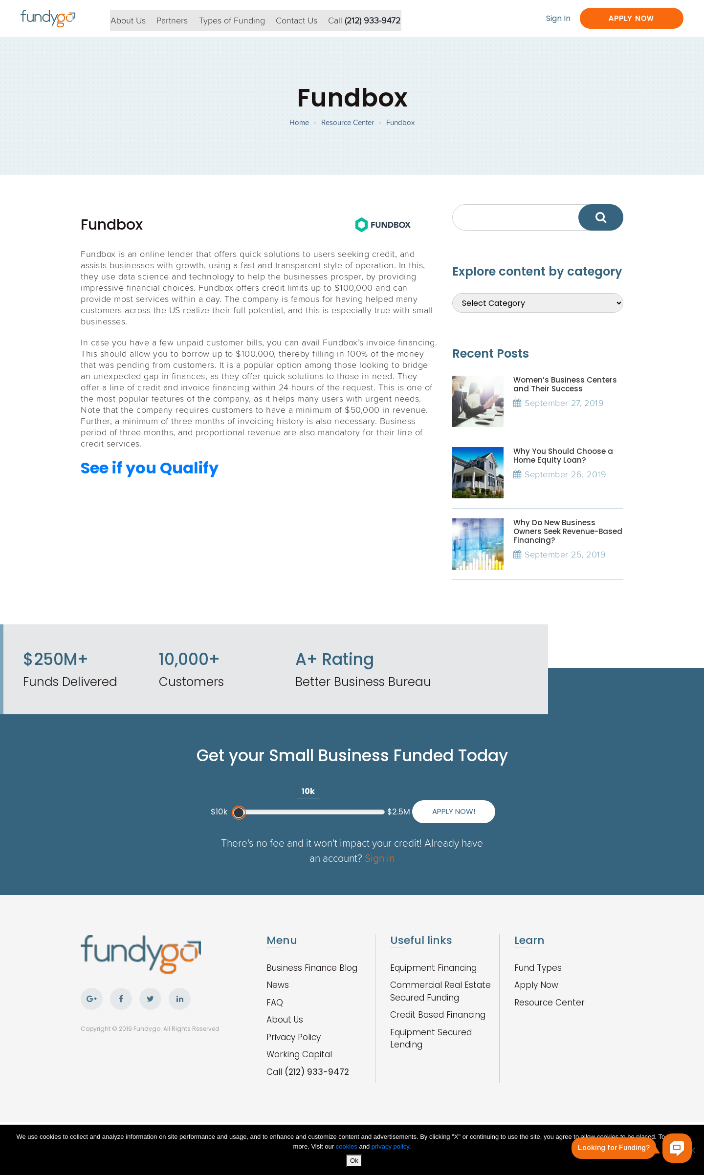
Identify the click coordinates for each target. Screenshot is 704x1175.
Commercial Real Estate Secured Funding (440, 1009)
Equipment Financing (433, 986)
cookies (347, 1147)
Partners (179, 19)
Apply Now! (445, 829)
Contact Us (306, 19)
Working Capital (299, 1072)
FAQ (274, 1020)
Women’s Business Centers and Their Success (565, 391)
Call (375, 19)
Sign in (392, 876)
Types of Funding (240, 19)
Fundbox (400, 127)
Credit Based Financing (437, 1033)
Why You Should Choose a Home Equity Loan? (563, 462)
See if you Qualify (150, 475)
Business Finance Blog (311, 986)
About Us (133, 19)
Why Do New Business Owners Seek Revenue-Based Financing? (567, 539)
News (277, 1003)
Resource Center (347, 127)
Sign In (551, 18)
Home (299, 127)
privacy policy (390, 1147)
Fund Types (538, 986)
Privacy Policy (293, 1055)
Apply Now (627, 18)
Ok (355, 1161)
